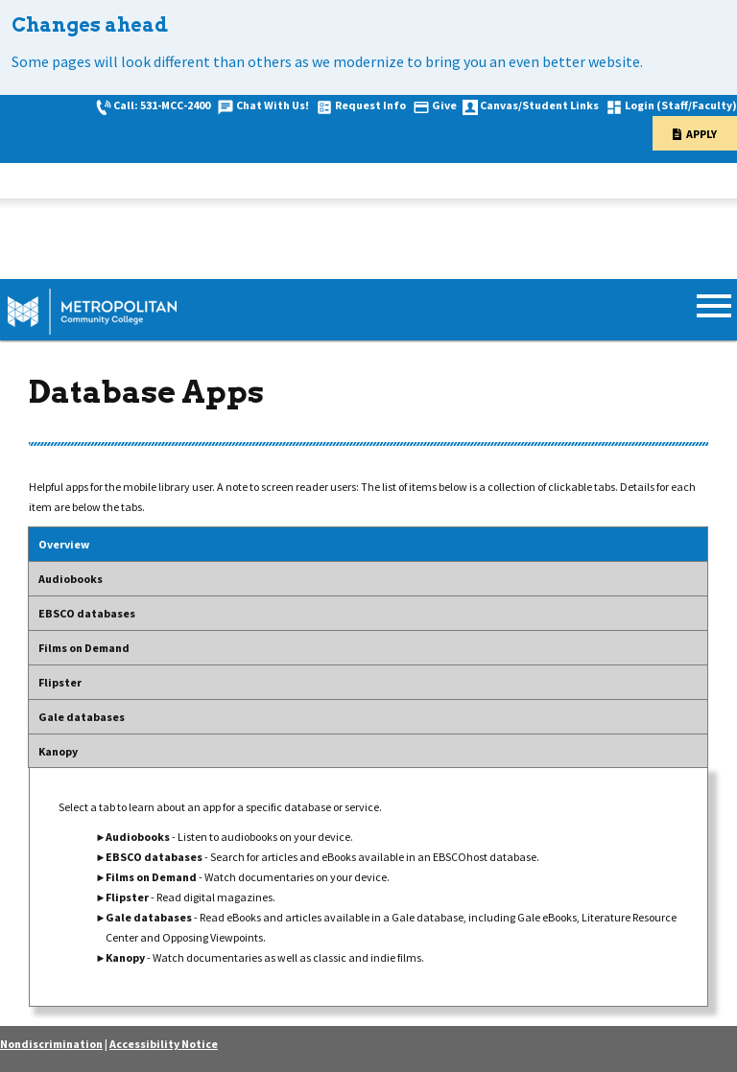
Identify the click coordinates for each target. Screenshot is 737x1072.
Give (444, 105)
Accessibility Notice (163, 1044)
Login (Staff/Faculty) (681, 105)
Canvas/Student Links (539, 105)
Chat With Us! (272, 105)
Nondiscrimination (51, 1044)
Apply (701, 134)
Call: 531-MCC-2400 (161, 105)
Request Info (370, 105)
